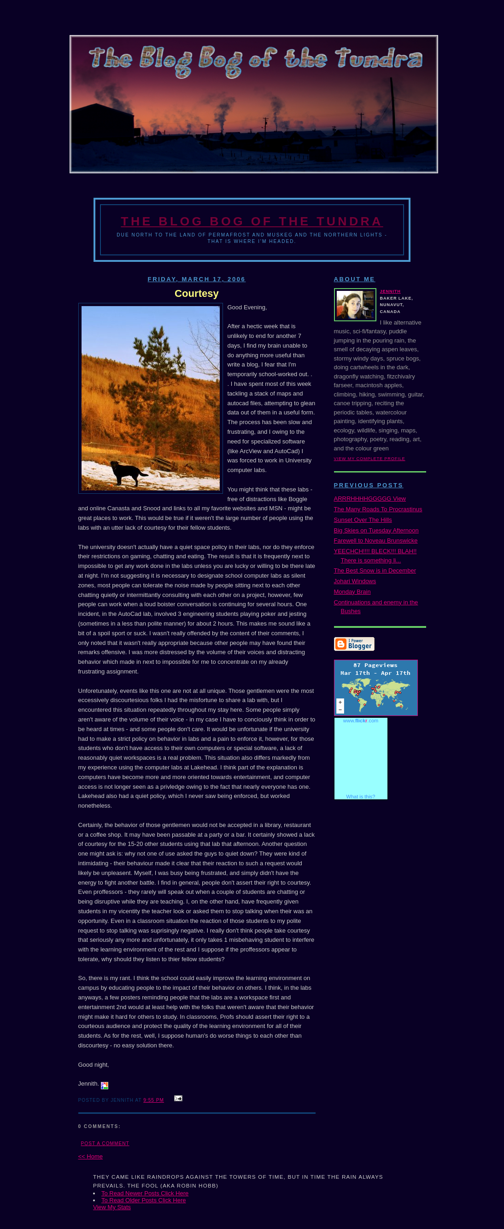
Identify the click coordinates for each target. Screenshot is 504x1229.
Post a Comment (105, 1143)
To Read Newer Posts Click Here (144, 1193)
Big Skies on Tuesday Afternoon (376, 530)
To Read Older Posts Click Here (143, 1200)
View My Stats (112, 1207)
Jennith (390, 291)
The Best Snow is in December (375, 570)
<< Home (90, 1156)
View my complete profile (369, 458)
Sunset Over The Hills (363, 519)
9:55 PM (153, 1100)
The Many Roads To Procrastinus (378, 509)
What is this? (360, 796)
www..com (360, 720)
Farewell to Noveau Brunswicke (376, 540)
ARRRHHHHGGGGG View (370, 498)
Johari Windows (355, 581)
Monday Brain (352, 591)
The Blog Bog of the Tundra (252, 221)
